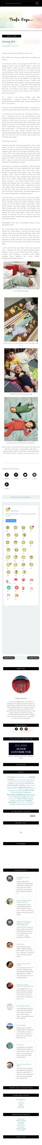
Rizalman (21, 1127)
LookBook (21, 1122)
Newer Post (9, 658)
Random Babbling (16, 794)
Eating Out (29, 781)
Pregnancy (27, 792)
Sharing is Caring (20, 797)
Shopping (30, 797)
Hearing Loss (30, 785)
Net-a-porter (21, 1125)
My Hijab (21, 1124)
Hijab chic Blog (21, 1120)
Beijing (27, 777)
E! (21, 1101)
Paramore (21, 1106)
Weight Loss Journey (22, 802)
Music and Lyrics (13, 790)
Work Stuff (29, 804)
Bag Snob (21, 1119)
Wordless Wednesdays (17, 804)
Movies (32, 788)
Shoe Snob (21, 1130)
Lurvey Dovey (12, 788)
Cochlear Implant (25, 780)
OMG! (21, 1104)
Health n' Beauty (19, 785)
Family (10, 783)
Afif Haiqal (11, 777)
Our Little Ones (26, 790)
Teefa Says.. (21, 19)
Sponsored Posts (13, 798)
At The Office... (20, 777)
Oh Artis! (21, 1103)
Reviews (11, 797)
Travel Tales (21, 799)
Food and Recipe (19, 783)
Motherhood (24, 787)
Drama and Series (20, 781)
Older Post (33, 658)
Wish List (31, 802)
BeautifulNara (21, 1100)
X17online (21, 1107)
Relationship (30, 795)
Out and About (17, 792)
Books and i (16, 780)
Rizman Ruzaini (21, 1128)
